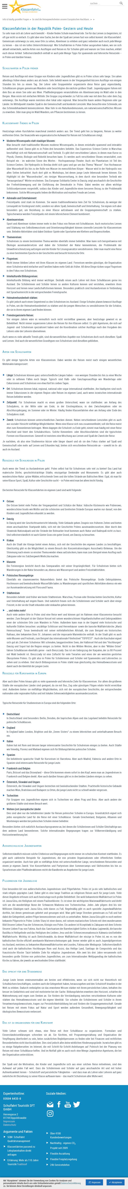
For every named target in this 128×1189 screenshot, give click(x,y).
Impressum (9, 1121)
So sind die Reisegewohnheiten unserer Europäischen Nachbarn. (61, 19)
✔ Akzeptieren (115, 1182)
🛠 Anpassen (94, 1182)
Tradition (21, 1164)
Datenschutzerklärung (71, 1183)
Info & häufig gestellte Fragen (15, 19)
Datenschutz (9, 1125)
